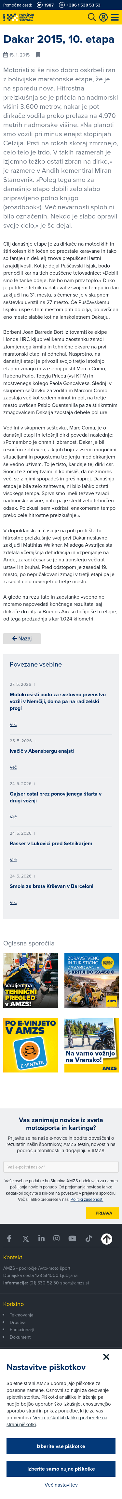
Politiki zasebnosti (87, 1199)
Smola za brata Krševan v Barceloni (51, 886)
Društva (17, 1322)
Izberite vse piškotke (61, 1446)
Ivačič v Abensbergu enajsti (42, 751)
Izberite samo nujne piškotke (61, 1469)
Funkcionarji (22, 1329)
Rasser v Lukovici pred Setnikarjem (51, 843)
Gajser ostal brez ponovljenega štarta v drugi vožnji (56, 797)
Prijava (104, 1213)
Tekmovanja (21, 1315)
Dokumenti (21, 1337)
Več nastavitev (61, 1484)
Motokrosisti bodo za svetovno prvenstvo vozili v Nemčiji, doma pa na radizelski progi (58, 701)
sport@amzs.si (74, 1283)
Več (13, 724)
